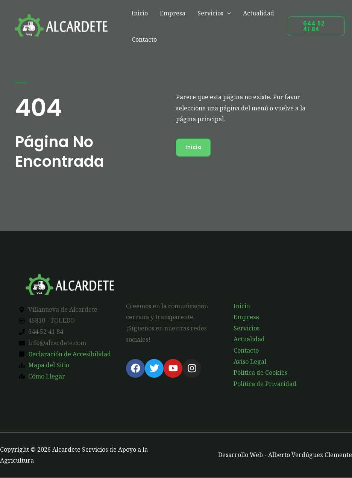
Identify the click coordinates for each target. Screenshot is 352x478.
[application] (227, 13)
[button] (316, 26)
